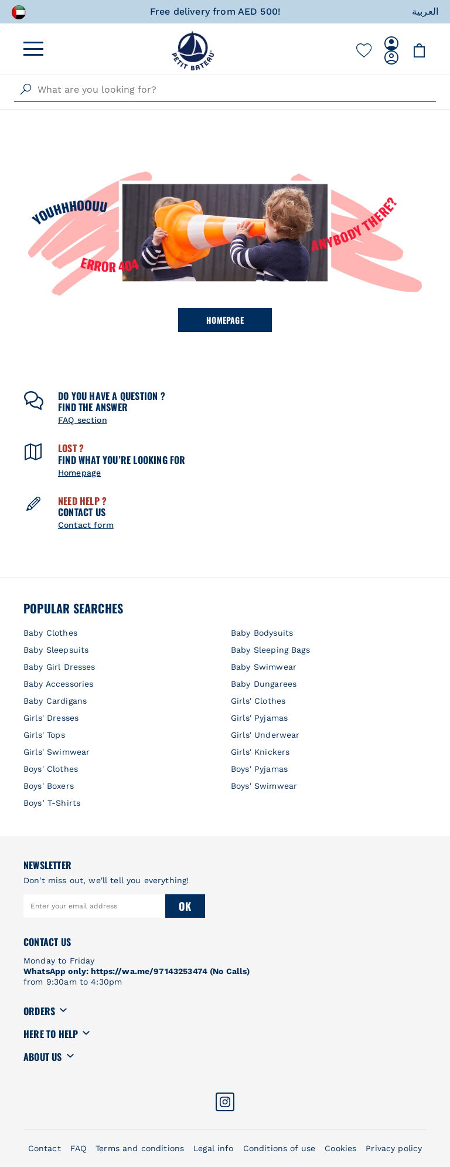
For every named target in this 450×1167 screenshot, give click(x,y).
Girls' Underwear (265, 734)
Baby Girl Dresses (59, 666)
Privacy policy (394, 1148)
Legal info (213, 1148)
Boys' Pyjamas (259, 769)
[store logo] (193, 50)
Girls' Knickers (260, 751)
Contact (44, 1148)
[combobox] (225, 89)
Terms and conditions (140, 1148)
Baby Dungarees (263, 683)
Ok (185, 906)
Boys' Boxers (48, 786)
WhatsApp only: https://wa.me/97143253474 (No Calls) (136, 971)
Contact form (86, 525)
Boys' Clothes (50, 769)
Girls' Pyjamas (259, 717)
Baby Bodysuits (262, 632)
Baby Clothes (50, 632)
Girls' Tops (44, 734)
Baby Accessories (58, 683)
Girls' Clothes (258, 700)
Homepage (225, 320)
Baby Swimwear (263, 666)
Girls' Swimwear (56, 751)
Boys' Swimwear (264, 786)
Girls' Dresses (51, 717)
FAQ (78, 1148)
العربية (425, 11)
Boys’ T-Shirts (51, 803)
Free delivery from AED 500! (215, 11)
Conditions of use (279, 1148)
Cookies (340, 1148)
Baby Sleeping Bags (270, 649)
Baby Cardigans (55, 700)
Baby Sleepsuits (55, 649)
